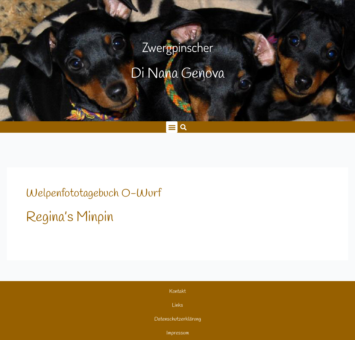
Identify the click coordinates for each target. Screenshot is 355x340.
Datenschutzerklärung (177, 319)
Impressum (177, 333)
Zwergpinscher (177, 47)
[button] (183, 127)
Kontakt (177, 291)
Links (177, 305)
